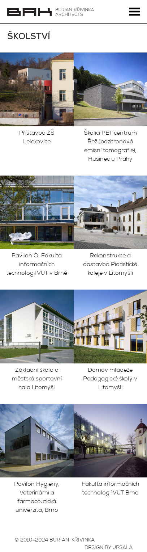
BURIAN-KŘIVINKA (72, 540)
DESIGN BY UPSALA (109, 548)
